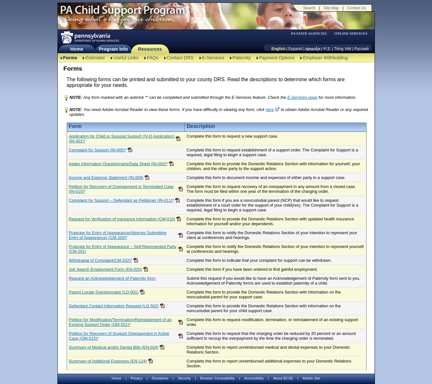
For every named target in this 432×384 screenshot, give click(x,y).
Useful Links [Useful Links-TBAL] (125, 57)
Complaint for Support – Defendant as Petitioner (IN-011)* (121, 200)
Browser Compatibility (217, 378)
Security (184, 378)
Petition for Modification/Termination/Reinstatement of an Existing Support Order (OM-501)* (120, 322)
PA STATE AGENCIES (309, 33)
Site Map (331, 8)
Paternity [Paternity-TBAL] (242, 57)
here (270, 109)
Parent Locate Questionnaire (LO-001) (104, 292)
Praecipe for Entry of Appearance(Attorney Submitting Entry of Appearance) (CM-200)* (117, 235)
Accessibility (254, 378)
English (278, 49)
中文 (327, 49)
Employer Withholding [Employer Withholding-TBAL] (325, 57)
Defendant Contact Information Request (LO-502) (114, 305)
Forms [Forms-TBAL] (70, 57)
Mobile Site (311, 378)
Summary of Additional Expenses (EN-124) (108, 361)
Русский (361, 49)
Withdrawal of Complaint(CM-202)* (100, 260)
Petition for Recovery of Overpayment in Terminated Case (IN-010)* (121, 189)
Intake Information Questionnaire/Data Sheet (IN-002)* (118, 163)
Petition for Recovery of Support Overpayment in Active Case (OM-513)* (119, 336)
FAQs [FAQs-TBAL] (152, 57)
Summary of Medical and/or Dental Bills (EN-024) (114, 347)
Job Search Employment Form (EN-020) (105, 269)
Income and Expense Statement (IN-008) (106, 177)
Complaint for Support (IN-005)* (98, 150)
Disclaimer (160, 378)
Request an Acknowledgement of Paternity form (112, 278)
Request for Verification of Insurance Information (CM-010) (122, 219)
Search (309, 8)
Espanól (295, 49)
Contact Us (356, 8)
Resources (150, 49)
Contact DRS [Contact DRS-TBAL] (180, 57)
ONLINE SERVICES (351, 33)
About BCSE (283, 378)
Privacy (136, 378)
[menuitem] (311, 33)
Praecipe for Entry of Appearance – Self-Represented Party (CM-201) (123, 249)
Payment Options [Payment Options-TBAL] (276, 57)
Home (76, 49)
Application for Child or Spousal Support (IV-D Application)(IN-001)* (121, 138)
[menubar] (311, 33)
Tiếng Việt (342, 49)
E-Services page (302, 97)
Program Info (113, 49)
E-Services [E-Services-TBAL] (213, 57)
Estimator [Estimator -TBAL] (95, 57)
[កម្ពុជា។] (313, 49)
